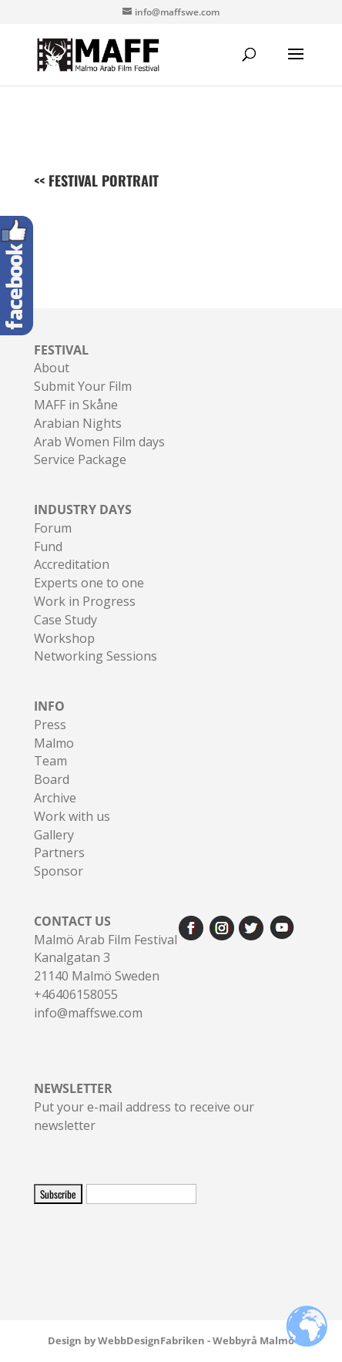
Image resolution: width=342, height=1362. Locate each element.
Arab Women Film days (99, 441)
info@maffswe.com (88, 1012)
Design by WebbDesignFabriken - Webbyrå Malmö (171, 1340)
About (51, 367)
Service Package (80, 459)
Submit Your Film (83, 386)
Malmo (54, 743)
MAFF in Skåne (76, 404)
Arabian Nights (78, 423)
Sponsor (58, 871)
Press (50, 724)
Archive (55, 797)
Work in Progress (85, 601)
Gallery (54, 834)
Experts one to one (89, 582)
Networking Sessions (95, 655)
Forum (53, 528)
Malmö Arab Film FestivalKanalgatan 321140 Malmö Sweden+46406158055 (105, 958)
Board (51, 779)
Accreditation (71, 564)
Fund (48, 546)
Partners (59, 852)
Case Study (65, 619)
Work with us (72, 816)
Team (50, 760)
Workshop (64, 638)
